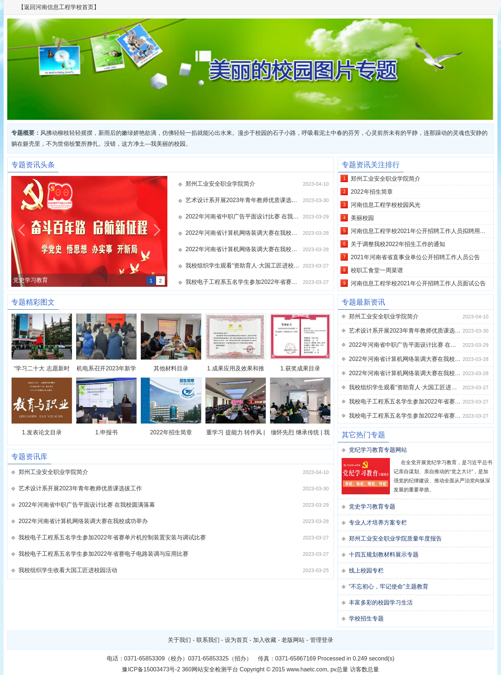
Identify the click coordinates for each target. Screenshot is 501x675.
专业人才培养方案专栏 (378, 522)
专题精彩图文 (33, 302)
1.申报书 (106, 432)
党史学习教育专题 (372, 506)
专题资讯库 (29, 457)
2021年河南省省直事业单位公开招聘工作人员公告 (415, 257)
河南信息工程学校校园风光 (385, 205)
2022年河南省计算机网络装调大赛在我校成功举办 (244, 233)
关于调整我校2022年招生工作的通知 (398, 244)
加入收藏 (264, 640)
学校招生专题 (366, 618)
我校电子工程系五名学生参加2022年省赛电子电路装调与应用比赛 (103, 554)
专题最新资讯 (363, 302)
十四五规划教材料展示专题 (384, 554)
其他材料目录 (171, 368)
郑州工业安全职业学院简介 (220, 184)
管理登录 (321, 640)
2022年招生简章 (171, 432)
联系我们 (208, 640)
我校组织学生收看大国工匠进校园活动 (68, 570)
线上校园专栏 (366, 570)
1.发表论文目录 (41, 432)
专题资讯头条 (33, 165)
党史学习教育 (30, 280)
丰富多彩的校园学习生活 (381, 602)
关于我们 (179, 640)
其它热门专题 (363, 435)
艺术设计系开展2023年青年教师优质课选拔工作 (244, 200)
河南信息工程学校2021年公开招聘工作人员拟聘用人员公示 (422, 231)
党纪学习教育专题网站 (378, 450)
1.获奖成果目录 (300, 368)
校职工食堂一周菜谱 (377, 270)
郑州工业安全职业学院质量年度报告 (395, 538)
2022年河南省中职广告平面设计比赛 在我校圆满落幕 (244, 216)
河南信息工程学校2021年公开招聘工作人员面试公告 (418, 283)
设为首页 (236, 640)
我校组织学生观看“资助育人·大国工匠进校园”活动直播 (244, 265)
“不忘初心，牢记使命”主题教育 (388, 586)
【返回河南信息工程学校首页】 (58, 7)
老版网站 (293, 640)
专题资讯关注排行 (371, 165)
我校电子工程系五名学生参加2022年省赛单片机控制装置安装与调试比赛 (244, 282)
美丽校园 (362, 218)
